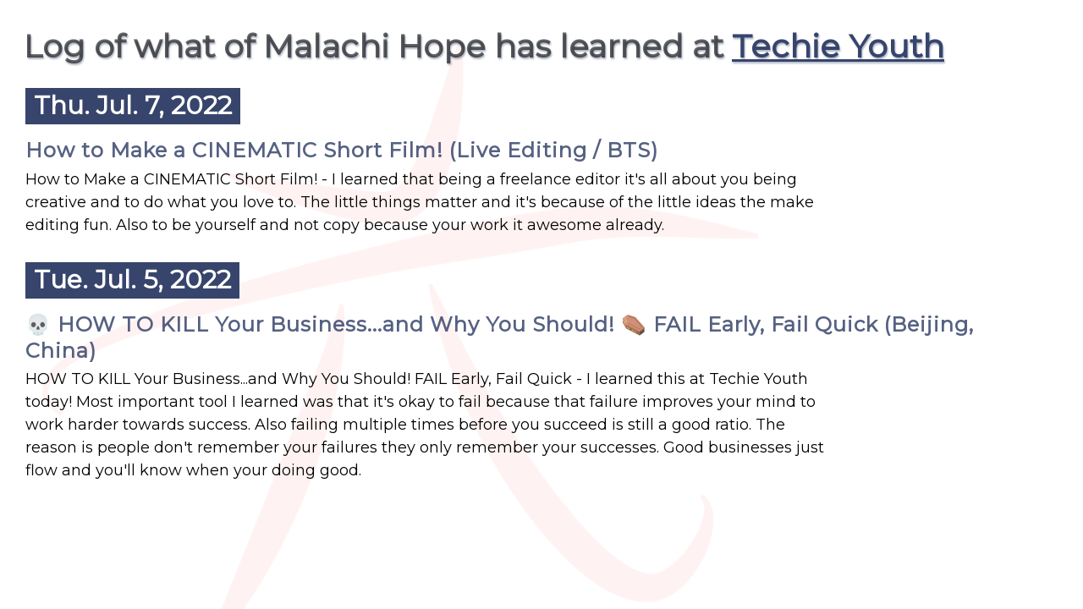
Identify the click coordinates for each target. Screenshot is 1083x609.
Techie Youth (838, 46)
